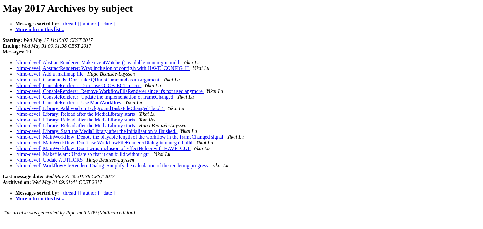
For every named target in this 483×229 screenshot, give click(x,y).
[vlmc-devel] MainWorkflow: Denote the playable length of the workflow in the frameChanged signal (120, 137)
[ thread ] (69, 23)
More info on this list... (39, 29)
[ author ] (89, 23)
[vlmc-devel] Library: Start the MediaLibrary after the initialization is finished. (96, 131)
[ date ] (107, 23)
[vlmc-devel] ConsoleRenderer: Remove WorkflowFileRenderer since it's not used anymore (109, 91)
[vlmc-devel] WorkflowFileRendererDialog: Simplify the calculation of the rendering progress (112, 165)
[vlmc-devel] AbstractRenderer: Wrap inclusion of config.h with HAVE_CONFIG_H (102, 68)
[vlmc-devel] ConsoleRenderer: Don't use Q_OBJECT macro (78, 85)
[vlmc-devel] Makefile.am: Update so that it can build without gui (83, 154)
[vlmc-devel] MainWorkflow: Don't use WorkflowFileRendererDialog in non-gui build (104, 142)
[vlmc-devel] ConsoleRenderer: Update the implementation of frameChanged (95, 97)
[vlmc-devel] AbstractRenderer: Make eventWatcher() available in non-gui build (98, 62)
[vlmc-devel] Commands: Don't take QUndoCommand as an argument (88, 79)
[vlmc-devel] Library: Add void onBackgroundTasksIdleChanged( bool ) (90, 108)
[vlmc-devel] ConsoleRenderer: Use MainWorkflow (69, 102)
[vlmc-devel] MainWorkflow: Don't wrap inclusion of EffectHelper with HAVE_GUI (103, 148)
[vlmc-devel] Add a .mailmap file (50, 74)
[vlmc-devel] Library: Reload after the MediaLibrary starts (75, 114)
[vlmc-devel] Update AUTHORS (49, 160)
